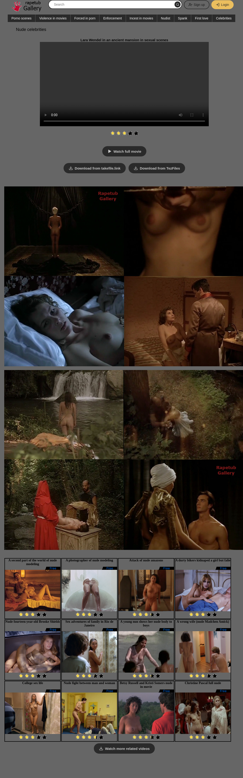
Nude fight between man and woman (89, 683)
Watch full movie (127, 151)
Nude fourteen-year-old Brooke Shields (32, 621)
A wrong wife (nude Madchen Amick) (203, 621)
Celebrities (224, 18)
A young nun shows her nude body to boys (146, 623)
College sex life (32, 683)
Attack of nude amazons (146, 560)
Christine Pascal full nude (203, 683)
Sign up (197, 5)
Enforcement (112, 18)
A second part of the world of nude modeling (32, 562)
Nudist (165, 18)
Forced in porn (84, 18)
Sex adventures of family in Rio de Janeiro (89, 623)
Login (222, 5)
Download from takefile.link (98, 168)
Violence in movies (52, 18)
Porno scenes (21, 18)
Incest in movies (141, 18)
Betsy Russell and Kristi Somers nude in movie (146, 685)
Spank (182, 18)
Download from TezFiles (160, 168)
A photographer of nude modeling (89, 560)
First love (201, 18)
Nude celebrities (31, 29)
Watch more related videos (127, 749)
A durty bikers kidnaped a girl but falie (203, 560)
